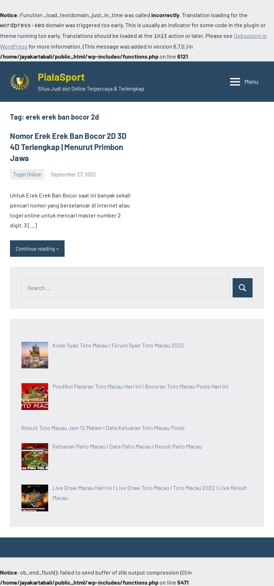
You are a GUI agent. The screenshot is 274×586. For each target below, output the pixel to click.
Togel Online (27, 173)
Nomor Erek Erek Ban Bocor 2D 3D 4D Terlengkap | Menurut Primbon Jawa (68, 145)
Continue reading (35, 247)
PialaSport (61, 75)
